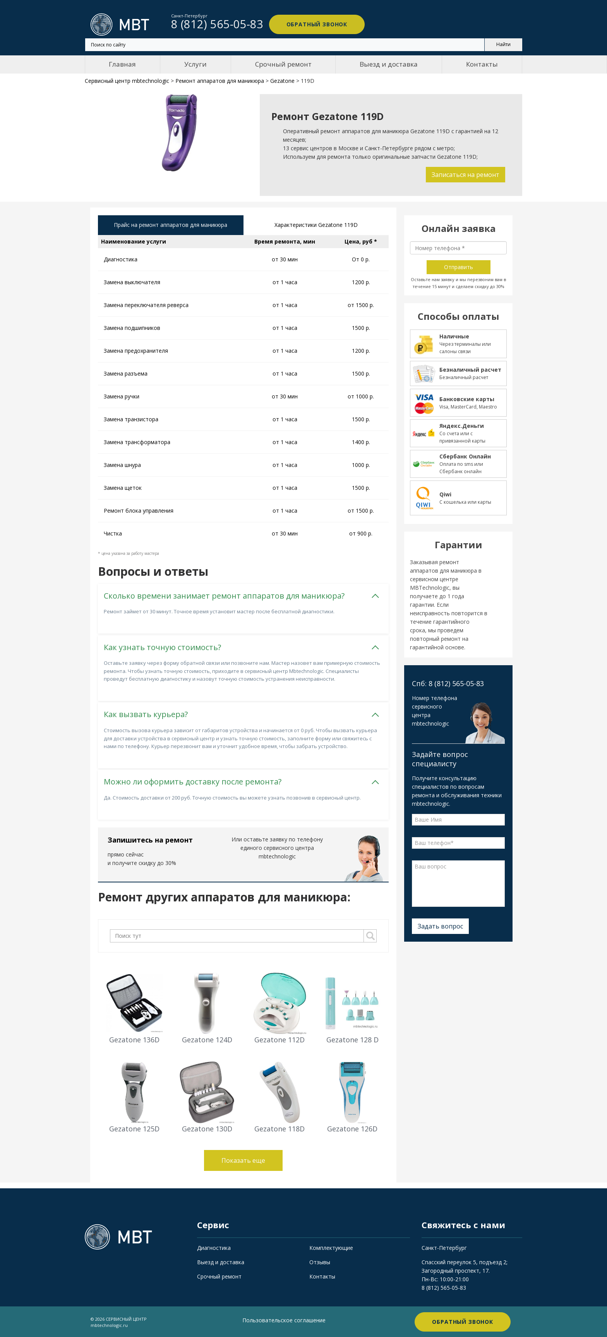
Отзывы (319, 1261)
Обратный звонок (315, 24)
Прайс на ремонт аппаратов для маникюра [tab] (170, 225)
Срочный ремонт (283, 64)
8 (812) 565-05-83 (444, 1287)
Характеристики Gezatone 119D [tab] (316, 225)
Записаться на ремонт (465, 174)
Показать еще (243, 1160)
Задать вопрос (440, 926)
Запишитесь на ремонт (150, 839)
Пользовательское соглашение (284, 1319)
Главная (122, 64)
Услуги (195, 64)
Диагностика (214, 1247)
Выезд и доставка (389, 64)
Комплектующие (331, 1247)
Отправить (458, 267)
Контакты (482, 64)
